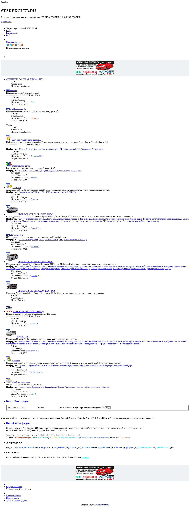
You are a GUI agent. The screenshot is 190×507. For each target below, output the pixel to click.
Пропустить (6, 21)
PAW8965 (35, 246)
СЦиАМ (72, 192)
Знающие (126, 437)
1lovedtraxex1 (163, 447)
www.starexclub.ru (101, 505)
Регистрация (11, 33)
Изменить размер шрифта (17, 48)
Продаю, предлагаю (69, 365)
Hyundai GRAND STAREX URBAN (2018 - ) (37, 291)
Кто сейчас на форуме (18, 423)
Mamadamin (87, 447)
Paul (21, 447)
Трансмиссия (85, 219)
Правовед (35, 387)
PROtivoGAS (30, 447)
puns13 (34, 276)
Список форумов (13, 42)
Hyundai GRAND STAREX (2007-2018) (35, 262)
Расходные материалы (50, 269)
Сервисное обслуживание (92, 149)
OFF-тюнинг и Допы (54, 239)
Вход (8, 30)
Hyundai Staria (23, 337)
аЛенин (117, 447)
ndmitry (34, 118)
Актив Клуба (115, 437)
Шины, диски (98, 219)
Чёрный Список (26, 149)
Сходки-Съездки (63, 170)
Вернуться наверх (14, 487)
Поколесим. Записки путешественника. (93, 387)
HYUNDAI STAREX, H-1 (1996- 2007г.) (35, 214)
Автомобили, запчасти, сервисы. (26, 140)
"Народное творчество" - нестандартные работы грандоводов (144, 269)
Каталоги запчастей (59, 192)
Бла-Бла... (45, 387)
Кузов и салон (136, 219)
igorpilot (129, 447)
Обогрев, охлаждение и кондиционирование (41, 221)
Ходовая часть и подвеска (67, 219)
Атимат (85, 457)
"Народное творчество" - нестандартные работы (119, 344)
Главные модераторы (41, 437)
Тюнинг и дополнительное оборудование (79, 344)
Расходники (15, 221)
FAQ (8, 35)
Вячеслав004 (36, 156)
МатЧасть (17, 187)
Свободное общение (21, 382)
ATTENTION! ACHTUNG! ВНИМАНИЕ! (24, 79)
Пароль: (41, 407)
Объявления (11, 90)
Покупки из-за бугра (123, 365)
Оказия (60, 387)
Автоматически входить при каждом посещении (81, 407)
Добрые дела (48, 170)
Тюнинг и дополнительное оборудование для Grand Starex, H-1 (88, 269)
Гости (54, 437)
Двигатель (50, 219)
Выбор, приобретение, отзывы (32, 219)
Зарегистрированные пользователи (93, 437)
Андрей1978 (59, 447)
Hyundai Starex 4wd (14, 235)
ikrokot (73, 447)
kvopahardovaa (145, 447)
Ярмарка (16, 361)
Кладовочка (54, 365)
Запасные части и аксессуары (46, 149)
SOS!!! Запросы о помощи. (30, 170)
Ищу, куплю (84, 365)
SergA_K (45, 447)
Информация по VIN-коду (30, 192)
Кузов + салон (135, 266)
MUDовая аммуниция (28, 239)
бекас (33, 199)
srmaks (34, 351)
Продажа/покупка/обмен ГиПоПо (33, 365)
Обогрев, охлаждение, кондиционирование (161, 266)
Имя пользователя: (16, 407)
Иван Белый (36, 372)
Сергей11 (35, 228)
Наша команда (12, 498)
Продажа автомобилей (70, 149)
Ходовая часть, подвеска (67, 266)
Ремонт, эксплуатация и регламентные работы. (81, 221)
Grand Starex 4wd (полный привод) (28, 311)
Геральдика (76, 170)
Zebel (33, 177)
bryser (33, 323)
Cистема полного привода (75, 239)
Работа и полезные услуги (101, 365)
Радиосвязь (70, 387)
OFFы (41, 239)
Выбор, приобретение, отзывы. (32, 266)
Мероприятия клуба (21, 166)
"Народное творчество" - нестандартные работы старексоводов (131, 221)
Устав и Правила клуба (16, 109)
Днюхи (53, 387)
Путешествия (24, 387)
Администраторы (23, 437)
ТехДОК (46, 192)
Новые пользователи (67, 437)
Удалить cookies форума (16, 500)
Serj (32, 102)
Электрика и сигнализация (117, 219)
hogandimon (103, 447)
